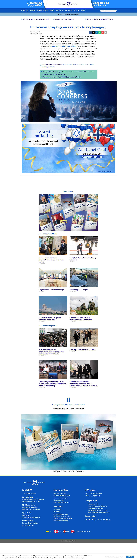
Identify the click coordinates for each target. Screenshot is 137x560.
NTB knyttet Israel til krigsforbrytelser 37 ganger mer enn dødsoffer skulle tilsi (51, 352)
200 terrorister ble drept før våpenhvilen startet (50, 319)
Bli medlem (24, 10)
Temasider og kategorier (61, 498)
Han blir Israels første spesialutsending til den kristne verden (51, 260)
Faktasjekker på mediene (62, 502)
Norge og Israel (59, 500)
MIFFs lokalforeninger (61, 514)
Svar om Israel (42, 10)
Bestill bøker (68, 192)
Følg (76, 10)
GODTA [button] (130, 557)
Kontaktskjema (31, 493)
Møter (52, 10)
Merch (83, 10)
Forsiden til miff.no (60, 493)
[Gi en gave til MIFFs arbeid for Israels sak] (68, 400)
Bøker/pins (59, 10)
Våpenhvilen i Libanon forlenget (52, 290)
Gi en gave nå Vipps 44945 (34, 4)
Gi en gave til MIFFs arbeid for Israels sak (68, 405)
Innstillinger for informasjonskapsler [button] (113, 557)
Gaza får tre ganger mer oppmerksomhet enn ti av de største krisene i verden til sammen (84, 384)
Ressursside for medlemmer (63, 518)
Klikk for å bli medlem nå (101, 4)
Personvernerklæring (61, 521)
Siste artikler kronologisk (62, 496)
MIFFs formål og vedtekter (62, 516)
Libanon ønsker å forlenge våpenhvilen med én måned (81, 319)
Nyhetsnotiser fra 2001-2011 (73, 64)
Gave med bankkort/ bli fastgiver (97, 506)
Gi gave (32, 10)
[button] (93, 32)
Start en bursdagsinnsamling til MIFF (99, 512)
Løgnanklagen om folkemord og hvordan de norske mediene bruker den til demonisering (52, 384)
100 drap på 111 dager (79, 290)
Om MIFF (68, 10)
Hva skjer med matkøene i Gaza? (82, 350)
